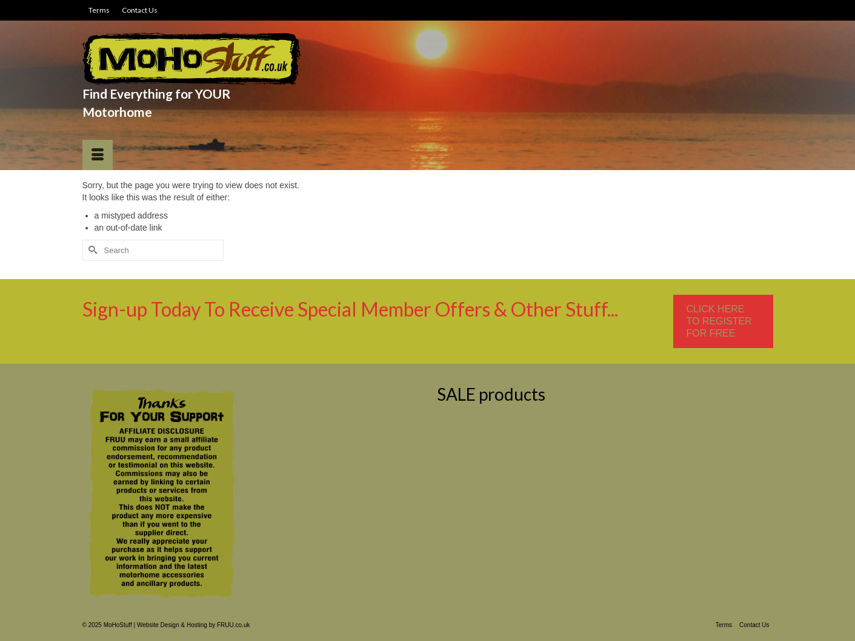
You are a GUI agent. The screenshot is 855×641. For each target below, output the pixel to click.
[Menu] (97, 155)
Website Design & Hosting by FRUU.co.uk (193, 625)
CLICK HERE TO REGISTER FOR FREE (719, 321)
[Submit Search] (91, 250)
